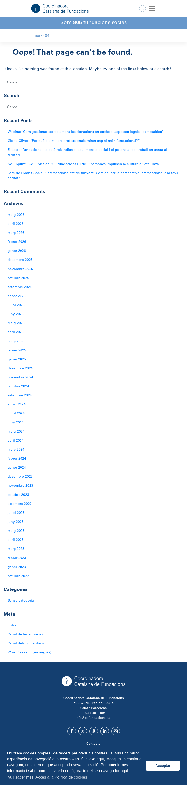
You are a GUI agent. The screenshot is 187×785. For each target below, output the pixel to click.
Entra (12, 625)
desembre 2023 (20, 477)
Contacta (93, 744)
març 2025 (16, 341)
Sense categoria (21, 601)
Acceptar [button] (162, 766)
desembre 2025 (20, 260)
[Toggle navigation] (152, 8)
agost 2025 (17, 296)
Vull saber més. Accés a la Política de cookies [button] (47, 777)
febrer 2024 (17, 459)
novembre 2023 (20, 486)
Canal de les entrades (25, 634)
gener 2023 (17, 567)
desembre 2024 (20, 368)
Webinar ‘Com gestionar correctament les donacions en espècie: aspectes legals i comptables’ (85, 132)
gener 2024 (17, 468)
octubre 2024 (18, 386)
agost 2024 (17, 404)
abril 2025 (16, 332)
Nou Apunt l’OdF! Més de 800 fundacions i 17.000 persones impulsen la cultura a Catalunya (83, 164)
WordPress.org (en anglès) (29, 652)
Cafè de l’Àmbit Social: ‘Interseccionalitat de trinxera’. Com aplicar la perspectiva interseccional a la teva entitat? (93, 176)
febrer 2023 (17, 558)
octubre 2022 (18, 576)
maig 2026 (16, 215)
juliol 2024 (16, 413)
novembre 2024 (20, 377)
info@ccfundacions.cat (93, 718)
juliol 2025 (16, 305)
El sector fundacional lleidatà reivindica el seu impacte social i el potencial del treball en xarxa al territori (87, 152)
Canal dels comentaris (26, 643)
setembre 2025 (20, 287)
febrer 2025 (17, 350)
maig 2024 (16, 432)
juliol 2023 (16, 513)
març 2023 (16, 549)
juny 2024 (16, 422)
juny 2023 (16, 522)
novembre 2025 (20, 269)
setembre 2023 (20, 504)
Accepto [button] (114, 759)
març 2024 (16, 450)
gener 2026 (17, 251)
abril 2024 (16, 441)
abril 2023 (16, 540)
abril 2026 (16, 224)
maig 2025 (16, 323)
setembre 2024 (20, 395)
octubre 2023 (18, 495)
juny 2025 (16, 314)
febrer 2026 (17, 242)
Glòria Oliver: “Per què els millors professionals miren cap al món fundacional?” (74, 141)
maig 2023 (16, 531)
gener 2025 (17, 359)
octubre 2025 (18, 278)
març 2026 (16, 233)
